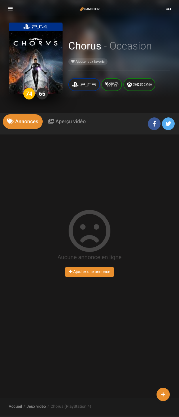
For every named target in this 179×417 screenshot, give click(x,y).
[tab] (23, 121)
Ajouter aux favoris (88, 62)
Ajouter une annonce (89, 272)
